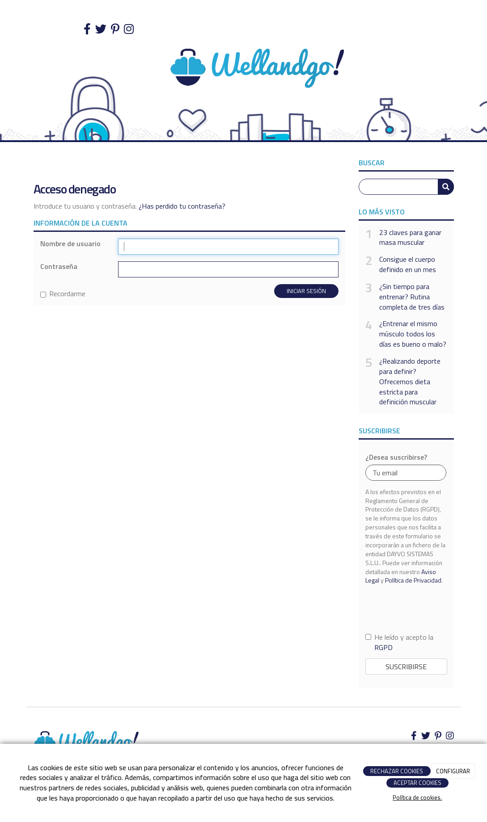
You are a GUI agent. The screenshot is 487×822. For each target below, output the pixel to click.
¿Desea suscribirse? (396, 457)
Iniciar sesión (306, 290)
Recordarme (62, 294)
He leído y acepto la (399, 642)
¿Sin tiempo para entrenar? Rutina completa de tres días (412, 296)
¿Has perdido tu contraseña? (182, 206)
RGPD (383, 647)
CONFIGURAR (453, 771)
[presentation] (406, 608)
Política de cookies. (417, 797)
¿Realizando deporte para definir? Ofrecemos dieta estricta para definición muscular (409, 381)
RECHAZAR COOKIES (396, 771)
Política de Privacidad (413, 580)
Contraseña (58, 266)
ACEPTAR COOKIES (417, 782)
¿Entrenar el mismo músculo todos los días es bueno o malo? (412, 334)
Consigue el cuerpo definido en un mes (407, 264)
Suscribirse (406, 666)
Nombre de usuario (70, 244)
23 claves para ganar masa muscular (410, 237)
